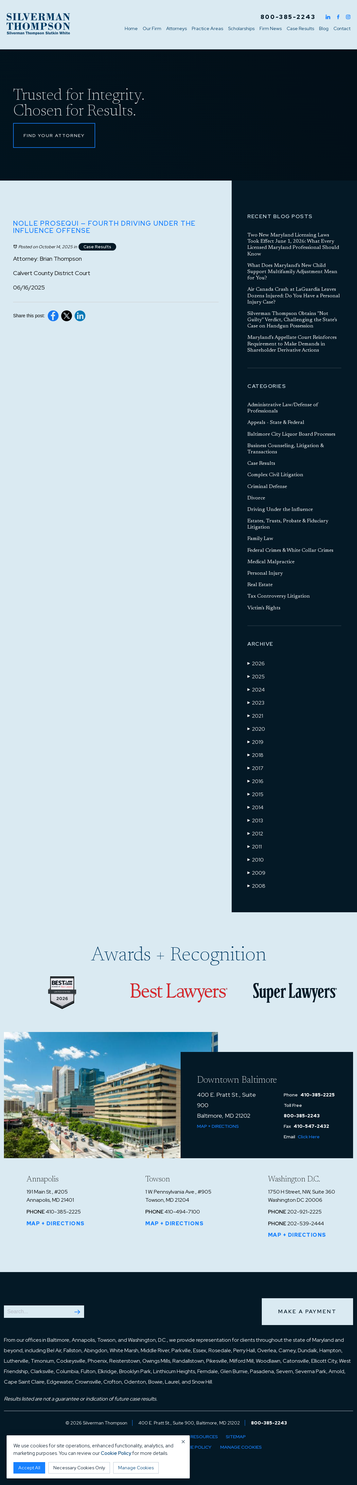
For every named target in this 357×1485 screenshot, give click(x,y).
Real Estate (260, 584)
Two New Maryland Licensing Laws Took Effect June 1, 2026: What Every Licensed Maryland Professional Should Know (293, 245)
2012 (255, 833)
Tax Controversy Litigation (278, 596)
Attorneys (176, 28)
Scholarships (241, 28)
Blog (324, 28)
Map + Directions (218, 1126)
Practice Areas (207, 28)
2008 (256, 886)
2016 (255, 781)
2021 (255, 715)
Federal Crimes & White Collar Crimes (290, 550)
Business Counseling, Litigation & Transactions (285, 449)
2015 (255, 794)
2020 (256, 729)
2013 (255, 820)
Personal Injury (265, 573)
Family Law (260, 538)
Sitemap (236, 1437)
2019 (255, 742)
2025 (256, 676)
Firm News (270, 28)
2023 (255, 702)
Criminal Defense (267, 486)
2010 (255, 859)
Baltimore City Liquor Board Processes (291, 434)
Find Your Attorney (54, 135)
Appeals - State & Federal (275, 422)
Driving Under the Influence (280, 509)
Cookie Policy (193, 1447)
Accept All (29, 1468)
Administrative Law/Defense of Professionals (282, 408)
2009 (256, 872)
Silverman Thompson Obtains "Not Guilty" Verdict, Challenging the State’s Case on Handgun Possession (292, 320)
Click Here (309, 1137)
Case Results (300, 28)
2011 (254, 846)
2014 (255, 807)
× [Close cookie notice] (183, 1442)
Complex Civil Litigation (275, 475)
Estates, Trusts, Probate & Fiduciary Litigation (287, 524)
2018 (255, 755)
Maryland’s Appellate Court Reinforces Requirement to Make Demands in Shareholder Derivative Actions (292, 344)
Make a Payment (307, 1311)
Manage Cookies (241, 1447)
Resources (204, 1437)
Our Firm (152, 28)
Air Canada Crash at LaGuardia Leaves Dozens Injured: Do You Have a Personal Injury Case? (293, 296)
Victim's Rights (263, 608)
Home (131, 28)
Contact (341, 28)
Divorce (256, 498)
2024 (256, 689)
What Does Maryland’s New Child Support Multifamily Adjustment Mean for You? (292, 272)
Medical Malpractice (271, 562)
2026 (256, 663)
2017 (255, 768)
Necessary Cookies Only (79, 1468)
